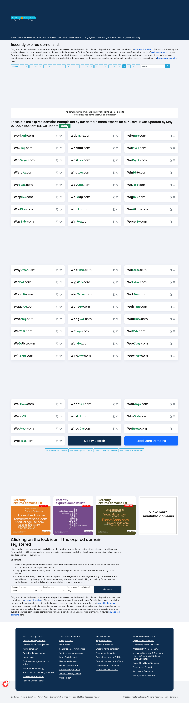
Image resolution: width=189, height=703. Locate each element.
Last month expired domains (131, 450)
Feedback (89, 697)
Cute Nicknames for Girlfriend (109, 657)
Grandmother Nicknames (107, 665)
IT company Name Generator (146, 644)
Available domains (104, 644)
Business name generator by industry (36, 663)
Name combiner (30, 649)
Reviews (97, 697)
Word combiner (103, 636)
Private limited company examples (38, 672)
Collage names (66, 640)
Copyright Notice (56, 697)
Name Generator (171, 697)
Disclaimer (15, 697)
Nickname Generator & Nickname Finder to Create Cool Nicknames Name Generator (148, 656)
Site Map (80, 697)
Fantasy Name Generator (144, 675)
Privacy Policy (43, 697)
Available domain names (34, 653)
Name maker (29, 657)
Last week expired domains (81, 450)
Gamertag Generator (69, 665)
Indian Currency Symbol (70, 673)
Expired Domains (104, 640)
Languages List (90, 37)
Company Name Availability (129, 37)
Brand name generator (33, 636)
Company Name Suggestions (36, 644)
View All (15, 66)
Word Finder (63, 37)
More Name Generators (46, 37)
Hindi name (64, 644)
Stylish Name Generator (143, 640)
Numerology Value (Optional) (78, 587)
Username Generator (69, 661)
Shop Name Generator (69, 636)
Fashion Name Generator (144, 636)
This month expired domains (106, 450)
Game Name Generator (143, 667)
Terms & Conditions (28, 697)
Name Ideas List (75, 37)
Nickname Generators (26, 37)
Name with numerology (33, 668)
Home (13, 37)
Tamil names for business (71, 653)
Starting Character (47, 587)
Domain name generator (34, 640)
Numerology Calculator (107, 37)
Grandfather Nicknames (107, 669)
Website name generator (107, 649)
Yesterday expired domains (56, 450)
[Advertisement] (108, 18)
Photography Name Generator (146, 649)
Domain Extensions (19, 587)
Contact (72, 697)
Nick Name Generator (106, 653)
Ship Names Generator (33, 676)
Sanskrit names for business (72, 649)
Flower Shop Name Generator (146, 663)
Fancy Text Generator (69, 657)
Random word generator (34, 680)
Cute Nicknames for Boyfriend (109, 661)
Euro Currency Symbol (69, 669)
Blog (66, 697)
